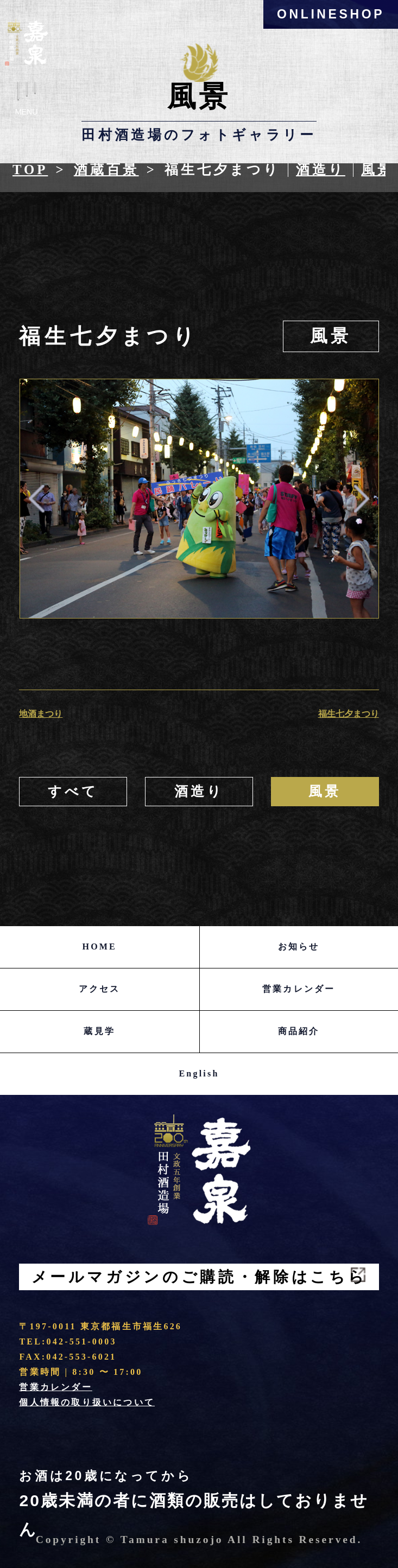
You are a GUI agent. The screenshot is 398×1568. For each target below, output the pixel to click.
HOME (100, 946)
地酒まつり (40, 713)
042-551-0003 (82, 1341)
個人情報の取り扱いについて (87, 1402)
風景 (377, 169)
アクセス (100, 988)
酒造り (320, 169)
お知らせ (299, 946)
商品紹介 (299, 1031)
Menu (26, 101)
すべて (73, 791)
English (199, 1073)
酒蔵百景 (106, 169)
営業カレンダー (298, 988)
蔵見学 (99, 1031)
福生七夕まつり (348, 713)
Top (30, 169)
